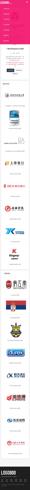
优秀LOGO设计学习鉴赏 (10, 476)
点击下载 (10, 70)
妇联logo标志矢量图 (16, 49)
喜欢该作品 (19, 70)
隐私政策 (21, 480)
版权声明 (11, 480)
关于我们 (2, 480)
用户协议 (7, 480)
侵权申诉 (16, 480)
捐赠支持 (15, 73)
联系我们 (25, 480)
